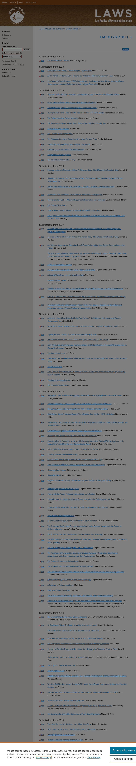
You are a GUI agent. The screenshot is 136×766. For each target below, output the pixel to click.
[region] (68, 754)
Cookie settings (43, 757)
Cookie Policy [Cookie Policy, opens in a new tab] (93, 757)
